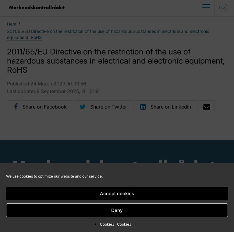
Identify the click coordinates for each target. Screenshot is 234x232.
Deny (117, 210)
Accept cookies (117, 193)
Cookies (107, 224)
